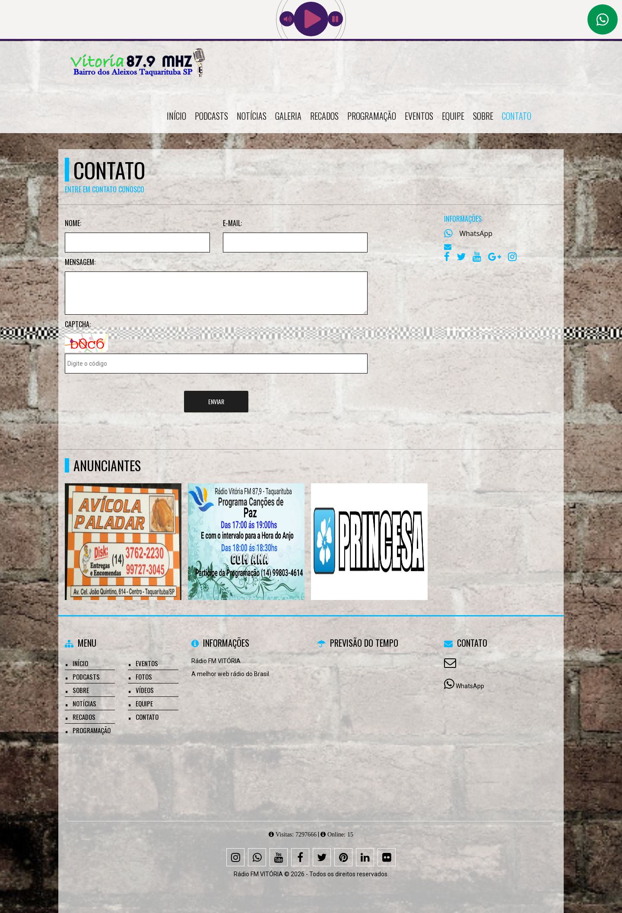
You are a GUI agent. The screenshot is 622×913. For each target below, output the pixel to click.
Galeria (288, 115)
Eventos (419, 115)
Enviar (216, 401)
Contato (516, 115)
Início (176, 115)
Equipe (453, 115)
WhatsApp (476, 233)
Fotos (144, 676)
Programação (371, 115)
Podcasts (211, 115)
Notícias (252, 115)
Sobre (483, 115)
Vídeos (145, 690)
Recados (324, 115)
